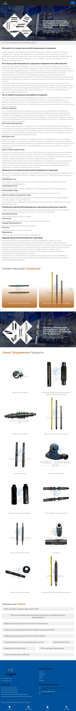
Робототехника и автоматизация (9, 692)
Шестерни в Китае (61, 642)
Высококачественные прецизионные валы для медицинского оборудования (38, 616)
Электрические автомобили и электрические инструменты (16, 696)
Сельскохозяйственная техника (9, 688)
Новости (41, 676)
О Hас (40, 678)
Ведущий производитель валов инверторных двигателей (29, 630)
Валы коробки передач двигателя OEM (21, 609)
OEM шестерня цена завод (52, 648)
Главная (3, 42)
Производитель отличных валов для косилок (24, 642)
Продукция (42, 674)
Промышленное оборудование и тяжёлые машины (14, 694)
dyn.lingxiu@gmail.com (48, 691)
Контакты (41, 680)
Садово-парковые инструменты (9, 690)
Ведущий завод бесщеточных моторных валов (24, 636)
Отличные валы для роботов (16, 655)
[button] (70, 290)
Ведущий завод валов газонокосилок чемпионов (26, 624)
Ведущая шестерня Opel (14, 648)
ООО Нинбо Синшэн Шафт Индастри (31, 161)
